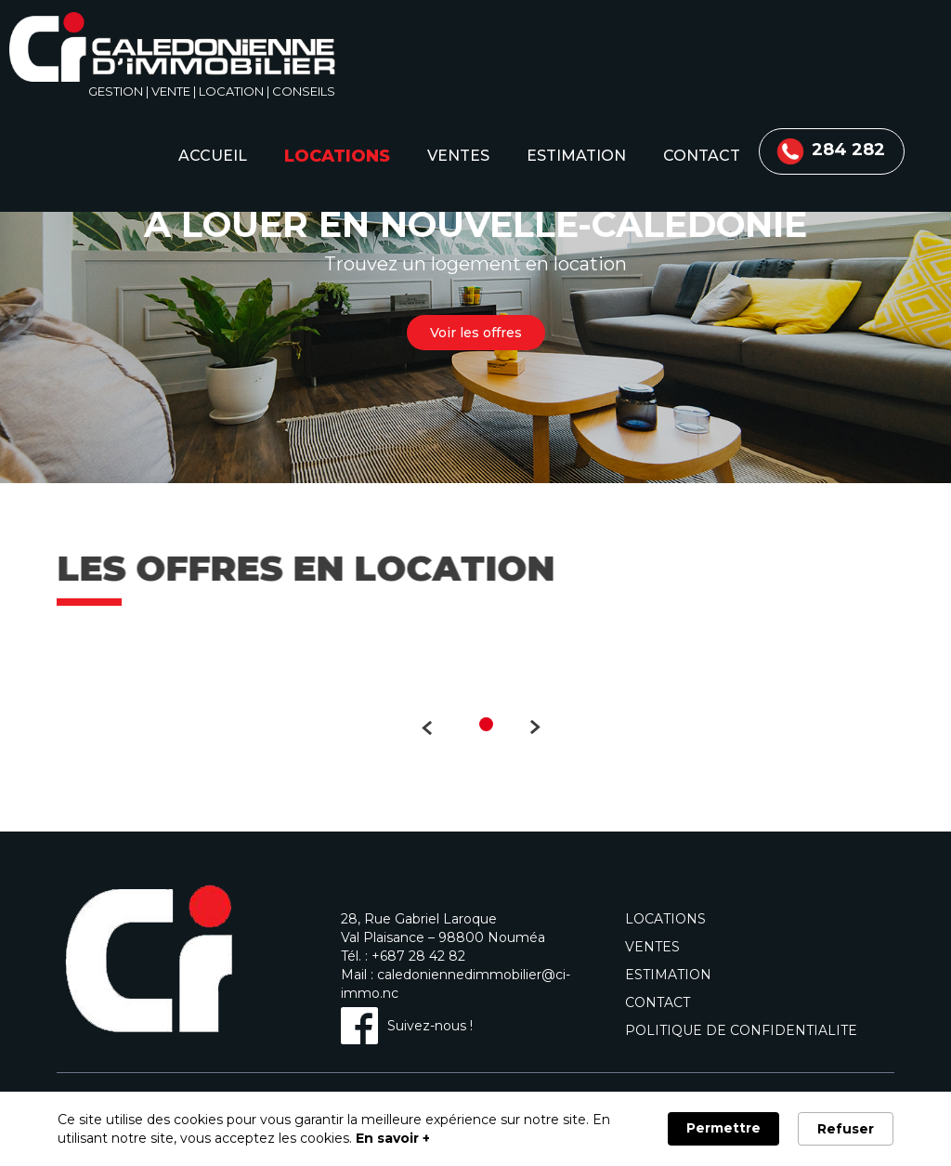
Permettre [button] (723, 1128)
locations (337, 156)
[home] (172, 50)
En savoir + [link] (393, 1138)
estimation (576, 155)
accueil (212, 155)
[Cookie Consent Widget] (475, 1129)
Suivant (544, 726)
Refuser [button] (845, 1128)
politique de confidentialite (741, 1030)
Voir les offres (476, 332)
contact (701, 155)
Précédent (417, 726)
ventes (458, 155)
